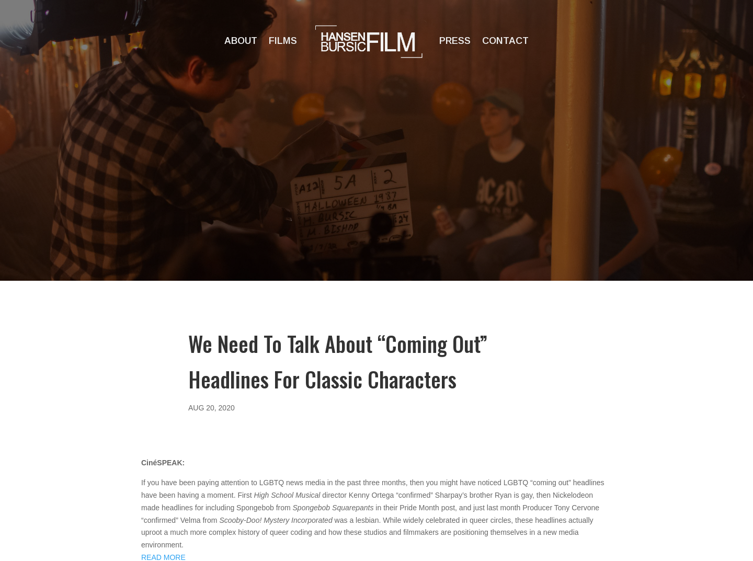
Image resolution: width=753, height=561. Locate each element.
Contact (505, 41)
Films (283, 41)
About (240, 41)
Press (455, 41)
